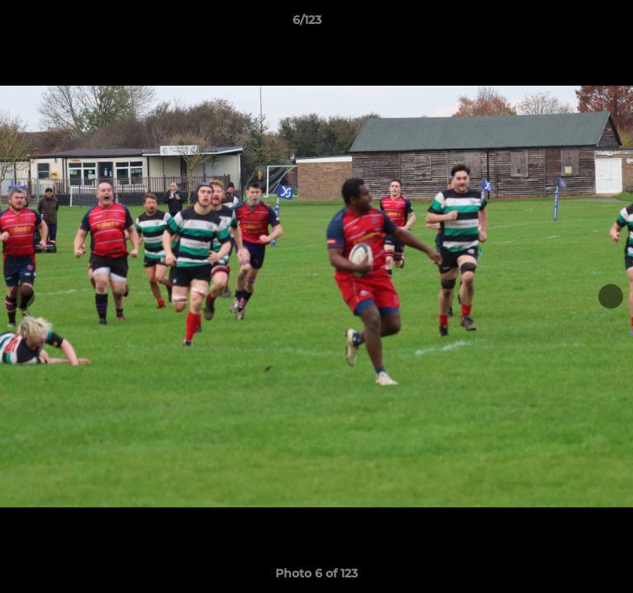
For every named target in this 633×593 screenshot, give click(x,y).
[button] (574, 23)
